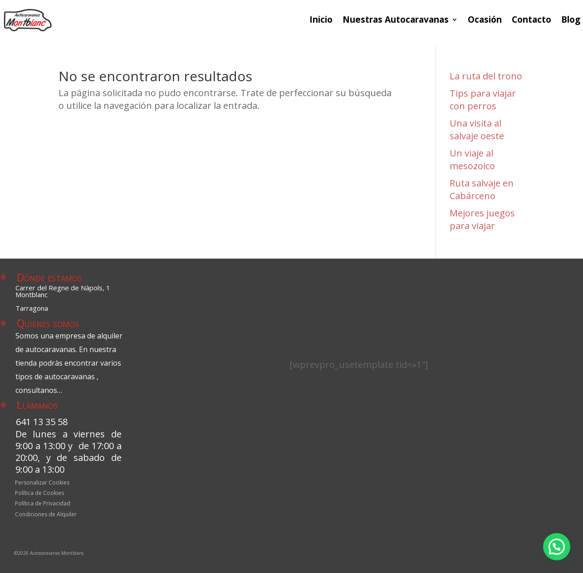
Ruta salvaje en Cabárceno (482, 189)
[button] (556, 546)
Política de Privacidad (42, 504)
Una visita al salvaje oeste (477, 129)
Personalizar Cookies (42, 483)
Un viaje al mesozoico (472, 159)
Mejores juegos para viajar (482, 219)
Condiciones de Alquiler (46, 515)
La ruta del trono (486, 76)
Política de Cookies (39, 494)
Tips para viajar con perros (483, 99)
